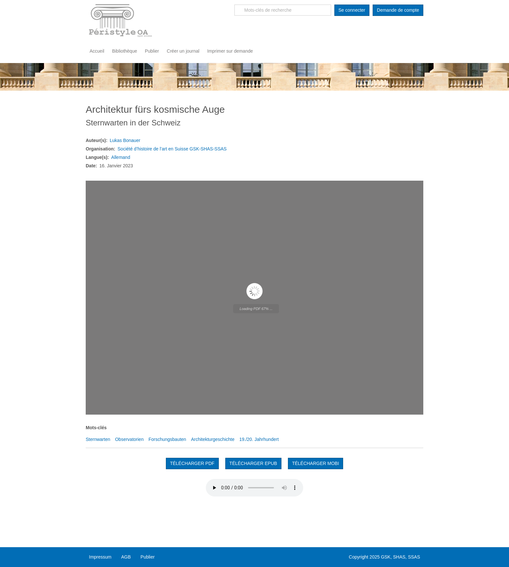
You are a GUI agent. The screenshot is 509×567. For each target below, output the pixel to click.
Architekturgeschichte (212, 439)
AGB (126, 557)
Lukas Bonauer (125, 140)
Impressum (100, 557)
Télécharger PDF (192, 463)
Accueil (97, 51)
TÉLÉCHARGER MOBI (315, 463)
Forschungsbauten (167, 439)
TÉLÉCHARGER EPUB (253, 463)
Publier (152, 51)
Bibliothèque (124, 51)
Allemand (120, 157)
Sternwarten (98, 439)
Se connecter (352, 10)
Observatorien (129, 439)
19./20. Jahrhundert (259, 439)
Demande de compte (398, 10)
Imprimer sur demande (230, 51)
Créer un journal (183, 51)
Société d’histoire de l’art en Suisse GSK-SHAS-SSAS (172, 148)
